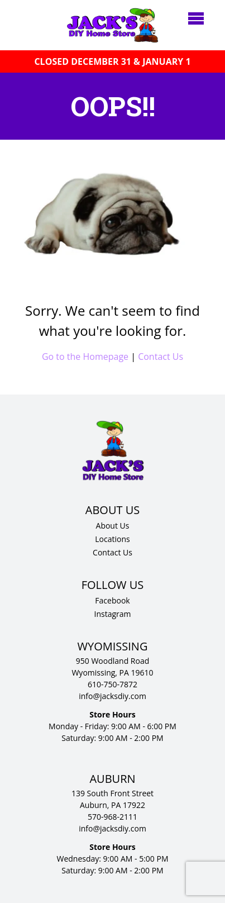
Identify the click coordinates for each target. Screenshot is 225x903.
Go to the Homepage (85, 356)
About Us (113, 525)
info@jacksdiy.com (112, 696)
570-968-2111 (112, 816)
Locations (112, 539)
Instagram (112, 614)
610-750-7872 (112, 684)
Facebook (112, 600)
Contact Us (160, 356)
